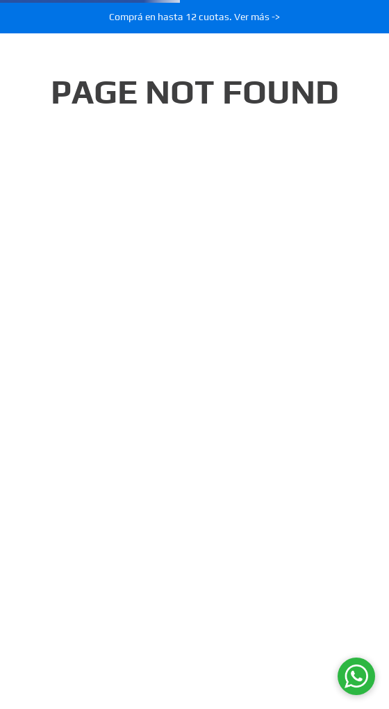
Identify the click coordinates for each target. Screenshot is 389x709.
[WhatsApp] (356, 676)
